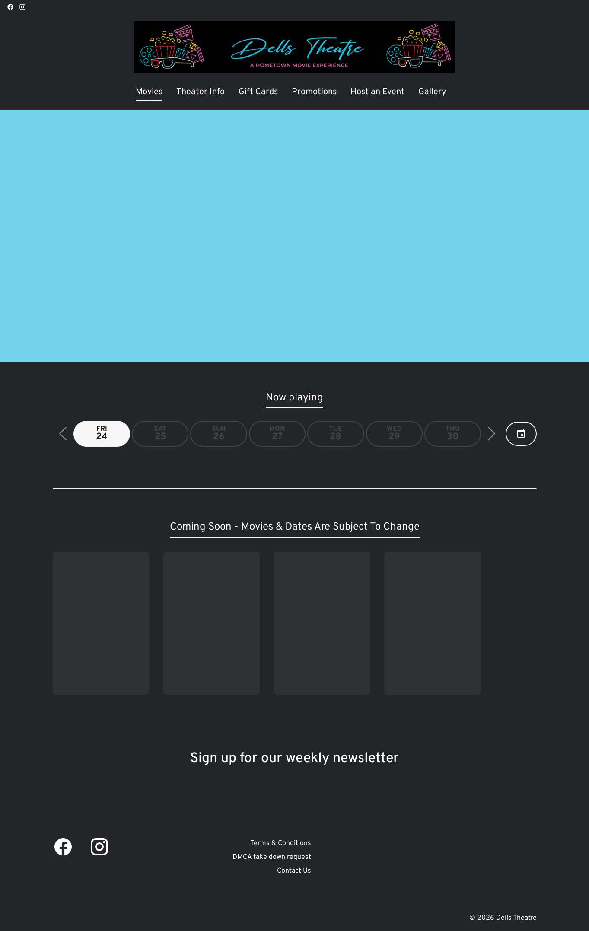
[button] (63, 433)
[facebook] (10, 6)
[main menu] (291, 92)
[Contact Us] (294, 871)
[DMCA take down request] (271, 857)
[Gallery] (432, 92)
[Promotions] (314, 92)
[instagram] (22, 6)
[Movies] (149, 92)
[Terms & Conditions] (280, 843)
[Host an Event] (377, 92)
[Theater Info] (200, 92)
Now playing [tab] (294, 397)
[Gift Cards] (258, 92)
